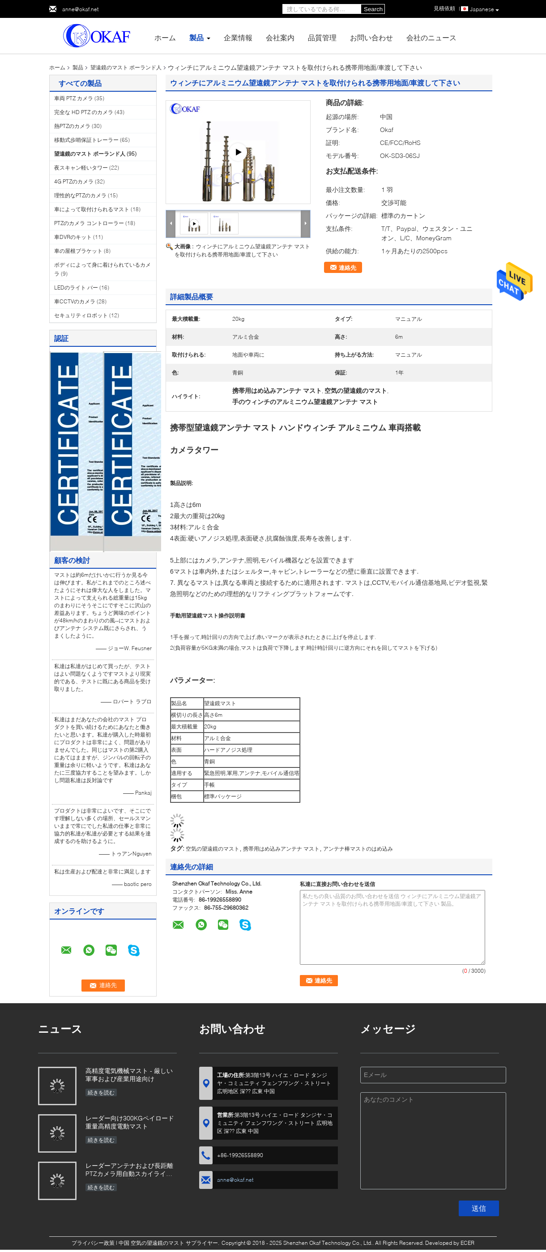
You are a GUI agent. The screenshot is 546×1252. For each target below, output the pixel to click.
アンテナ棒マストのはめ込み (358, 848)
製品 (196, 37)
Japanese (484, 9)
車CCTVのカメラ (74, 301)
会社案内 (280, 37)
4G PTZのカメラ (74, 181)
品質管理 (322, 37)
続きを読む (101, 1092)
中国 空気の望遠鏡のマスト (151, 1242)
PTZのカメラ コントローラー (89, 223)
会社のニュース (431, 37)
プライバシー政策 (93, 1242)
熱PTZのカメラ (72, 126)
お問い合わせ (371, 37)
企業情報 (238, 37)
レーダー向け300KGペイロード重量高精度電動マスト (129, 1122)
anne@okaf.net (80, 9)
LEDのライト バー (76, 287)
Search (373, 9)
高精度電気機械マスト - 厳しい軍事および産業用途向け (129, 1074)
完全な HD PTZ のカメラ (83, 112)
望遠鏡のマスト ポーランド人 (126, 67)
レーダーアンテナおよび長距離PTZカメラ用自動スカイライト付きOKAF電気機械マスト (129, 1170)
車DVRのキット (73, 237)
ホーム (165, 37)
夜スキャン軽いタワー (81, 167)
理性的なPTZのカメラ (80, 195)
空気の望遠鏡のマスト (212, 848)
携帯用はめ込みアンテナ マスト (281, 848)
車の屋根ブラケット (78, 250)
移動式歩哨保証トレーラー (86, 139)
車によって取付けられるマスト (91, 209)
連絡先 (347, 267)
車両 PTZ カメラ (73, 98)
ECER (467, 1242)
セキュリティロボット (81, 315)
